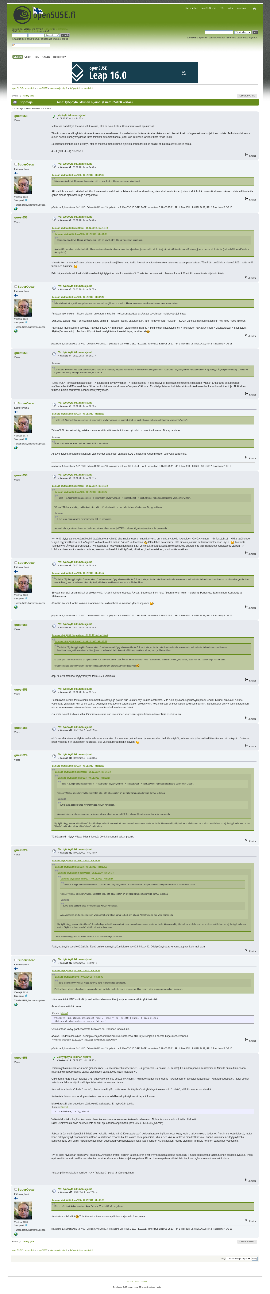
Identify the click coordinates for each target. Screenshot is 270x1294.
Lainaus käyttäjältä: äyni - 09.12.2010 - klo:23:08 (76, 970)
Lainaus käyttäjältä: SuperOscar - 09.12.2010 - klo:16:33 (80, 486)
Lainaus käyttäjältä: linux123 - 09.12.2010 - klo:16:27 (78, 414)
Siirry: (223, 1259)
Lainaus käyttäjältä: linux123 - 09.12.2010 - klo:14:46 (78, 297)
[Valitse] (64, 1013)
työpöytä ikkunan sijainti (71, 115)
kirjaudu (48, 29)
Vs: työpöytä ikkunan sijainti (75, 163)
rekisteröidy (61, 29)
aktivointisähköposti (28, 31)
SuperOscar (26, 164)
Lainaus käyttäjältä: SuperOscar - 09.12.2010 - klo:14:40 (80, 228)
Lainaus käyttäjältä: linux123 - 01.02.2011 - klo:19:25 (78, 1200)
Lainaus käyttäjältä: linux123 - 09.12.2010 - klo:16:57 (78, 573)
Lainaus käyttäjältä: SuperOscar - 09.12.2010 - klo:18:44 (80, 635)
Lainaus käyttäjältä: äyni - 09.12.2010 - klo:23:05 (76, 860)
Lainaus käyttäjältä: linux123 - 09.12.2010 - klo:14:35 (78, 175)
